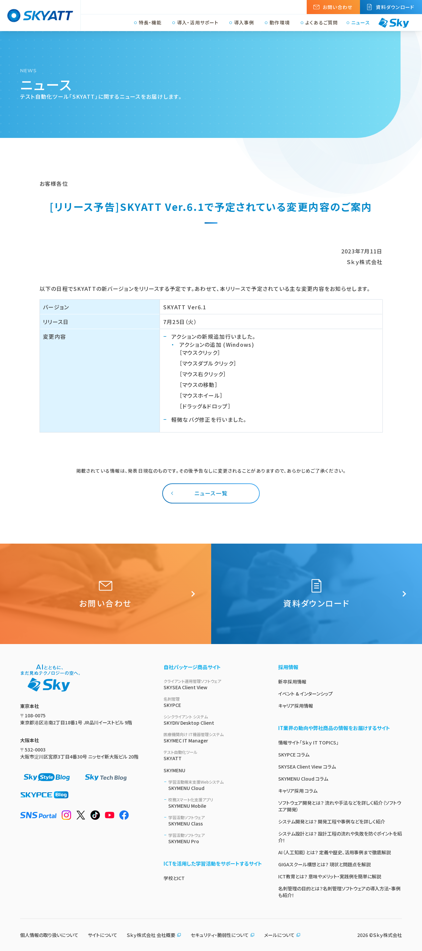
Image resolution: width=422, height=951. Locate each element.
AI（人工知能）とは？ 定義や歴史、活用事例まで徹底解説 (334, 852)
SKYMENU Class (215, 820)
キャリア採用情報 (295, 705)
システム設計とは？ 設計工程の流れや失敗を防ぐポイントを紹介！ (340, 837)
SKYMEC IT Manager (213, 737)
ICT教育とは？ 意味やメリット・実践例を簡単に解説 (329, 876)
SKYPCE (213, 702)
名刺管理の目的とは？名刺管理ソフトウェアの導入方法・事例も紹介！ (339, 891)
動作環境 (279, 22)
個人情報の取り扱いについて (49, 935)
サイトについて (102, 935)
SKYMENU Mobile (215, 803)
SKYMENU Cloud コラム (303, 778)
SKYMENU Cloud (215, 785)
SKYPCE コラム (293, 754)
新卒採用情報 (292, 681)
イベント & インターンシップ (305, 693)
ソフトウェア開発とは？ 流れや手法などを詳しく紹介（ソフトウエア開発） (339, 806)
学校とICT (174, 878)
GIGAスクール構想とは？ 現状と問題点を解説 (324, 864)
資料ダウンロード (395, 7)
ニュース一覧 (211, 493)
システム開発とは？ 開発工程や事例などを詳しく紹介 (331, 821)
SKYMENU (174, 770)
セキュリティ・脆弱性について (223, 935)
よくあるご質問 (321, 22)
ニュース (360, 22)
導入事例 (244, 22)
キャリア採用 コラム (297, 790)
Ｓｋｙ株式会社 (387, 935)
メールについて (282, 935)
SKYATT (213, 755)
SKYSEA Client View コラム (307, 766)
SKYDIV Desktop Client (213, 720)
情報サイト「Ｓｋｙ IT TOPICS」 (308, 742)
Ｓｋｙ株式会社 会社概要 (154, 935)
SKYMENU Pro (215, 838)
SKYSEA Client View (213, 684)
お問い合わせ (338, 7)
